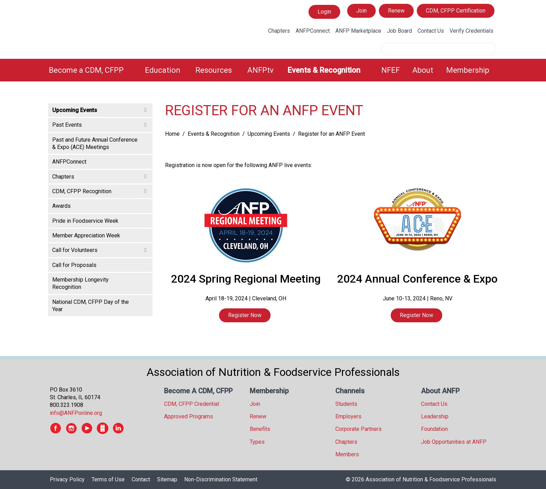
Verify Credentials (471, 30)
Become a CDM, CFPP (86, 70)
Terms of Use (108, 479)
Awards (61, 206)
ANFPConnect (313, 30)
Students (346, 404)
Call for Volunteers (75, 250)
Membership (467, 70)
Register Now (245, 315)
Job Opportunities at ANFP (453, 442)
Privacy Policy (67, 479)
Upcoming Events (269, 134)
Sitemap (167, 479)
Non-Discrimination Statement (220, 479)
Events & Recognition (323, 70)
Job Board (399, 30)
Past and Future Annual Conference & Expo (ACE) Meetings (95, 143)
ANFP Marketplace (358, 30)
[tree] (100, 209)
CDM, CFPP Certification (455, 10)
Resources (213, 70)
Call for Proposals (74, 265)
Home (172, 134)
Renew (396, 10)
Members (347, 454)
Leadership (434, 416)
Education (162, 70)
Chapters (279, 30)
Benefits (260, 429)
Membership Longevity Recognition (80, 283)
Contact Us (431, 30)
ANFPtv (260, 70)
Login (324, 12)
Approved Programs (188, 416)
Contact (141, 479)
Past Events (67, 124)
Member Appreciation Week (86, 235)
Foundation (434, 429)
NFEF (390, 70)
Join (361, 10)
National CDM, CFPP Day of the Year (90, 306)
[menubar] (273, 70)
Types (257, 442)
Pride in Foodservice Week (85, 221)
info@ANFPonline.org (76, 413)
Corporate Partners (358, 429)
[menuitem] (93, 70)
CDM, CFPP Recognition (81, 191)
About (422, 70)
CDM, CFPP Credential (191, 404)
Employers (348, 416)
